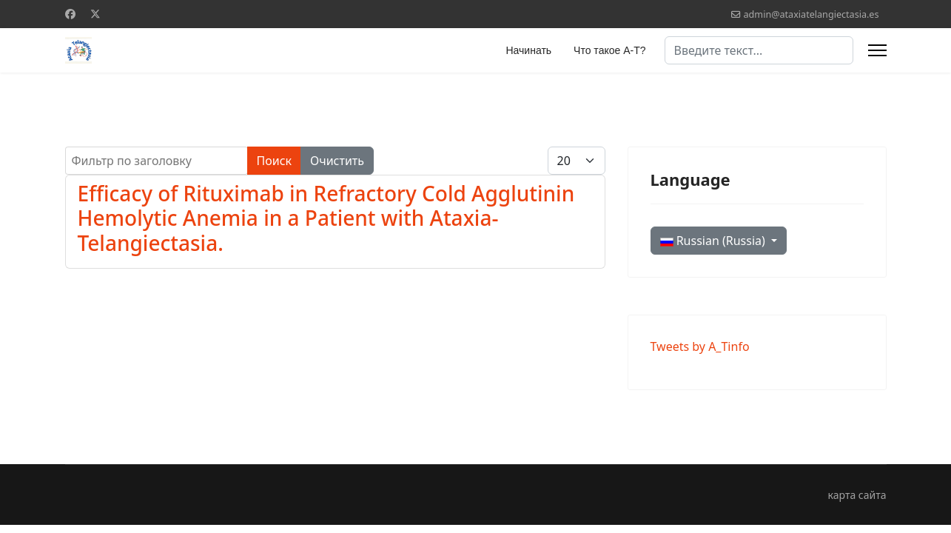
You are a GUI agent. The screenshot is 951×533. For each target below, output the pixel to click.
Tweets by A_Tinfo (700, 346)
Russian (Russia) (714, 240)
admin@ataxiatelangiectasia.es (811, 14)
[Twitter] (95, 14)
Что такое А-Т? (609, 50)
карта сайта (857, 495)
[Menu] (877, 50)
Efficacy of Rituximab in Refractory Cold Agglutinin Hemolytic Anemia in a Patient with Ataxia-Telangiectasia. (326, 218)
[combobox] (759, 50)
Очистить (337, 160)
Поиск (274, 160)
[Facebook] (70, 14)
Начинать (528, 50)
